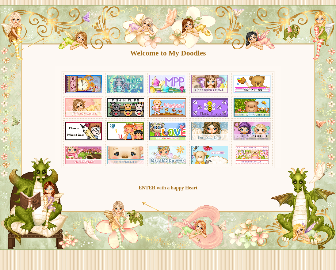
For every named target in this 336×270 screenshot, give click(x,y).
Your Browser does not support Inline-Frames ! (168, 117)
